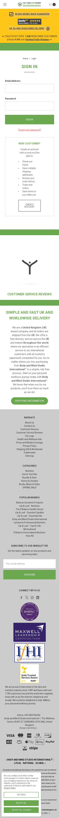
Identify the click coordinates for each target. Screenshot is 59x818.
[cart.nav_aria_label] (53, 4)
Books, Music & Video (29, 484)
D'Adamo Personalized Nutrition (29, 532)
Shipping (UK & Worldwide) (30, 449)
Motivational (29, 529)
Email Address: (13, 81)
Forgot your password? (29, 130)
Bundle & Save (29, 477)
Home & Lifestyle (29, 481)
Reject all (21, 803)
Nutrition (29, 471)
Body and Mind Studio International (29, 519)
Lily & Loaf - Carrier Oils (29, 526)
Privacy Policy (29, 446)
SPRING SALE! (30, 487)
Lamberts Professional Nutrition (29, 522)
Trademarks (29, 452)
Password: (10, 98)
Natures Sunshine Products (29, 502)
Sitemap (29, 456)
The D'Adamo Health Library (29, 509)
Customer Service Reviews (29, 432)
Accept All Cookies (21, 810)
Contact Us (29, 426)
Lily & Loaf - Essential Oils (29, 516)
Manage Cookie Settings (28, 728)
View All (30, 536)
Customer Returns (29, 429)
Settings (21, 795)
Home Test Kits (29, 474)
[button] (29, 14)
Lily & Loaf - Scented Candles (29, 512)
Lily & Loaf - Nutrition (29, 506)
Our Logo (29, 436)
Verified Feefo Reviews (37, 39)
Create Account (29, 205)
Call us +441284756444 (28, 715)
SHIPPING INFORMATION (29, 400)
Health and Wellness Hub (29, 439)
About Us (29, 422)
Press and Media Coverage (29, 442)
